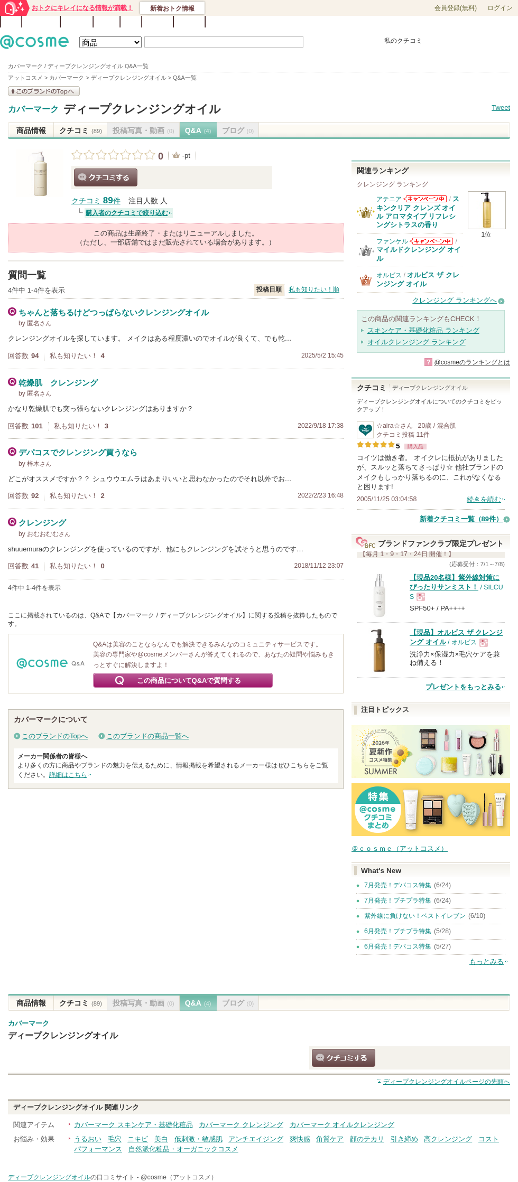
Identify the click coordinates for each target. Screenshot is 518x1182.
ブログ (106, 21)
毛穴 (115, 1139)
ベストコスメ (329, 22)
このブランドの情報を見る (44, 91)
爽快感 (300, 1139)
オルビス (389, 275)
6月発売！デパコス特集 (397, 946)
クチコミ (80, 130)
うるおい (87, 1139)
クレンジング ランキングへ (454, 300)
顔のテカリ (367, 1139)
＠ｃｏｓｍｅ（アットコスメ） (400, 848)
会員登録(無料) (455, 8)
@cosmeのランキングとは (472, 362)
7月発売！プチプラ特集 (397, 900)
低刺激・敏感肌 (198, 1139)
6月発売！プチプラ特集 (397, 931)
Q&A (131, 21)
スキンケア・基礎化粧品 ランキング (423, 330)
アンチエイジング (255, 1139)
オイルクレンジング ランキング (416, 342)
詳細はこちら (68, 774)
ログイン (500, 8)
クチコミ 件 (96, 201)
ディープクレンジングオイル (142, 109)
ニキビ (137, 1139)
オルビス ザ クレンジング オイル (417, 279)
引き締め (404, 1139)
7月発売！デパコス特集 (397, 885)
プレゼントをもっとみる (463, 687)
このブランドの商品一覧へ (147, 736)
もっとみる (486, 961)
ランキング (41, 21)
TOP (11, 21)
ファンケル (392, 241)
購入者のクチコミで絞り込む (127, 213)
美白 (161, 1139)
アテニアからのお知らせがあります (425, 198)
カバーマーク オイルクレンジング (342, 1125)
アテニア (389, 199)
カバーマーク (33, 109)
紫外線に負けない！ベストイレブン (415, 916)
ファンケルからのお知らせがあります (431, 241)
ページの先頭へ (446, 1081)
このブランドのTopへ (55, 736)
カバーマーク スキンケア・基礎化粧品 (133, 1125)
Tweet (501, 107)
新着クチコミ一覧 (461, 519)
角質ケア (330, 1139)
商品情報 (31, 130)
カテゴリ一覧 (288, 22)
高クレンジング (448, 1139)
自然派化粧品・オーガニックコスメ (183, 1149)
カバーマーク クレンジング (241, 1125)
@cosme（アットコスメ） (179, 1177)
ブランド (76, 21)
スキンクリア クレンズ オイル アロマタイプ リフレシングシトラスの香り (417, 212)
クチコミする (105, 177)
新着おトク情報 (172, 8)
